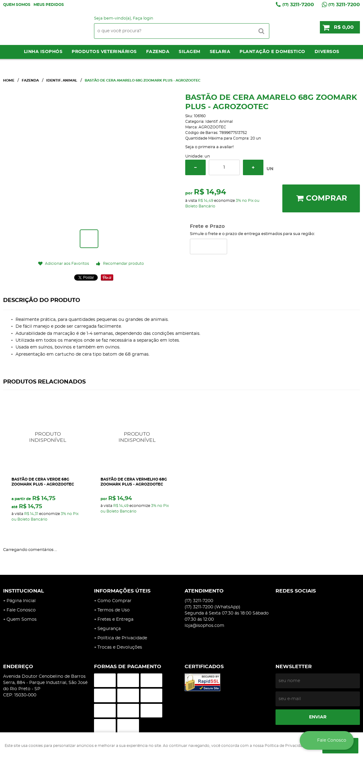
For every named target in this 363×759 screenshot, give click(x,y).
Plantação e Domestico (272, 52)
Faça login (143, 18)
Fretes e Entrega (115, 619)
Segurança (109, 629)
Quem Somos (16, 5)
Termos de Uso (113, 610)
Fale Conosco (21, 610)
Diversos (327, 52)
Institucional (23, 590)
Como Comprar (114, 601)
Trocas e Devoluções (119, 647)
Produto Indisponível (47, 437)
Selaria (220, 52)
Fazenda (158, 52)
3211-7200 (298, 4)
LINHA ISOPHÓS (43, 52)
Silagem (189, 52)
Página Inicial (21, 601)
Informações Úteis (122, 590)
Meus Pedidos (49, 5)
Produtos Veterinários (104, 52)
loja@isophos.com (204, 626)
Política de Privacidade (122, 638)
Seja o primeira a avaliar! (209, 147)
